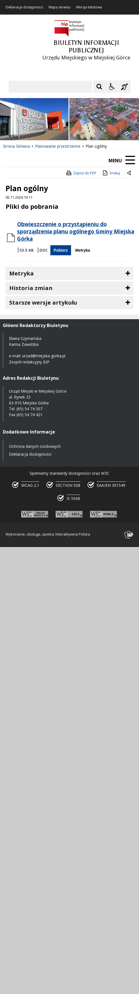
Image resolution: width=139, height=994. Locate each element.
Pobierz (61, 250)
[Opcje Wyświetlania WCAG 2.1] (112, 86)
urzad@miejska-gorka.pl (43, 355)
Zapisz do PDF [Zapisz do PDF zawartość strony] (80, 172)
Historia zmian (31, 288)
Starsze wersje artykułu (43, 302)
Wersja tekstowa (89, 7)
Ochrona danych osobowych (35, 446)
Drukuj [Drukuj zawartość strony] (111, 172)
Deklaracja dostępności (24, 7)
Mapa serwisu (59, 7)
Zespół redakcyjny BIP (29, 362)
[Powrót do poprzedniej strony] (129, 173)
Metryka (82, 250)
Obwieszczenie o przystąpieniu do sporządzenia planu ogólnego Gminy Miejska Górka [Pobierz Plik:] (75, 231)
